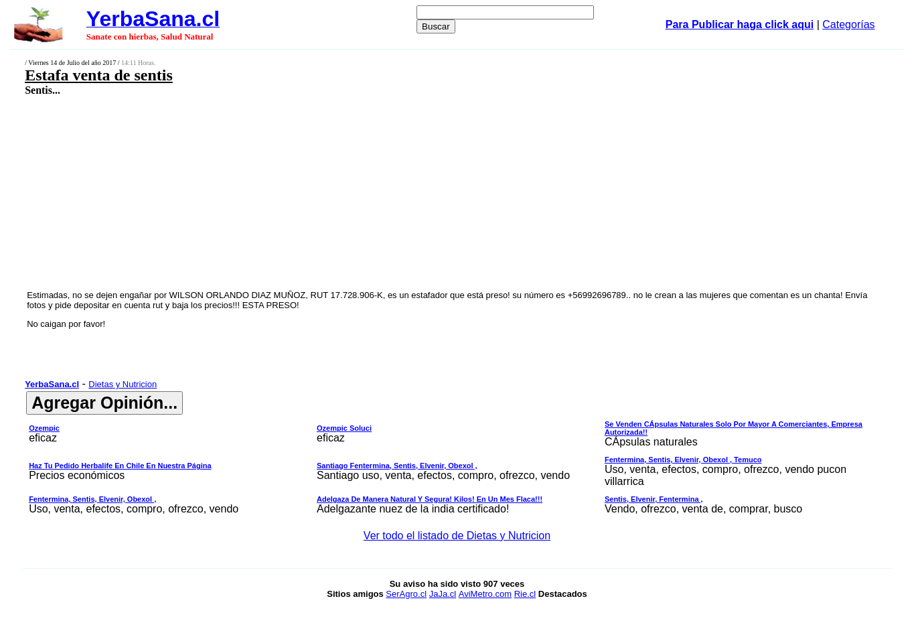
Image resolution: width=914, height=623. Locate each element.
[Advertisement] (372, 192)
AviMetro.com (485, 594)
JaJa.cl (442, 594)
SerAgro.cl (406, 594)
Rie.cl (525, 594)
